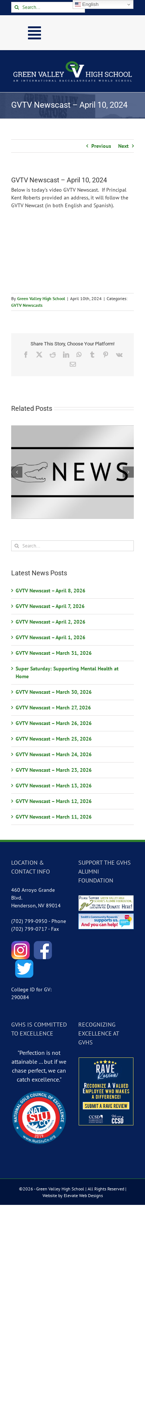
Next (123, 146)
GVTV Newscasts (26, 305)
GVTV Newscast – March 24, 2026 (54, 754)
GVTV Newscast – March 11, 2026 (54, 816)
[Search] (16, 7)
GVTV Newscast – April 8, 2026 (50, 590)
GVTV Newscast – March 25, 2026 (54, 738)
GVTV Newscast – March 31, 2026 (54, 653)
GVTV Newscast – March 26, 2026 (54, 723)
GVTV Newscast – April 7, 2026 (50, 606)
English (86, 4)
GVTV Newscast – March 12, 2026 (54, 801)
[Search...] (48, 7)
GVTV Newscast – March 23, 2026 (54, 770)
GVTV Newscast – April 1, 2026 (50, 637)
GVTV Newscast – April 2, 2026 (50, 621)
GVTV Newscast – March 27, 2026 (53, 707)
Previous (101, 146)
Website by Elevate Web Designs (72, 1195)
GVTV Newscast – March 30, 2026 (54, 692)
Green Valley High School (41, 298)
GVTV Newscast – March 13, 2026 (54, 785)
